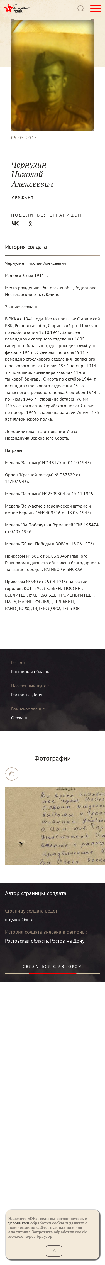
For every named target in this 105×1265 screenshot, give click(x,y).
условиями (18, 1222)
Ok (54, 1251)
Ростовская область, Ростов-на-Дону (44, 941)
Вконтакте (15, 223)
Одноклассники (30, 223)
